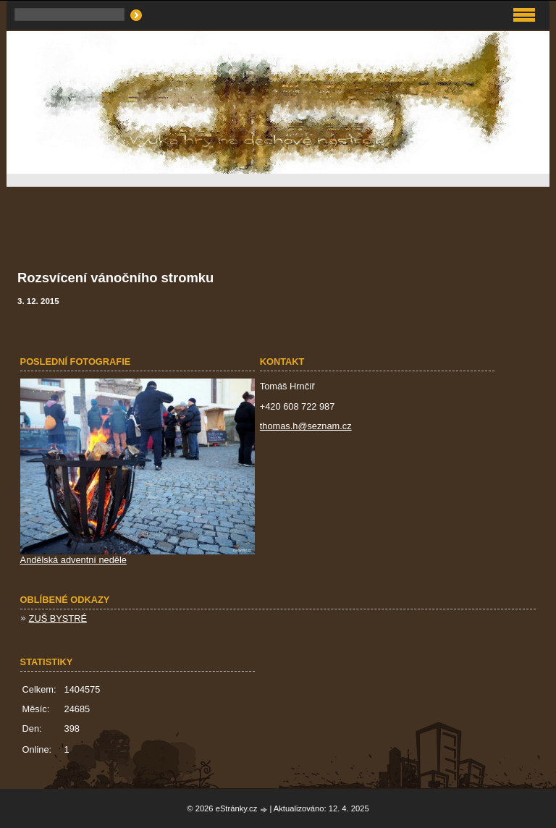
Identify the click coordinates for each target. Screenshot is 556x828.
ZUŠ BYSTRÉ (58, 618)
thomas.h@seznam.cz (306, 426)
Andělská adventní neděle (73, 559)
